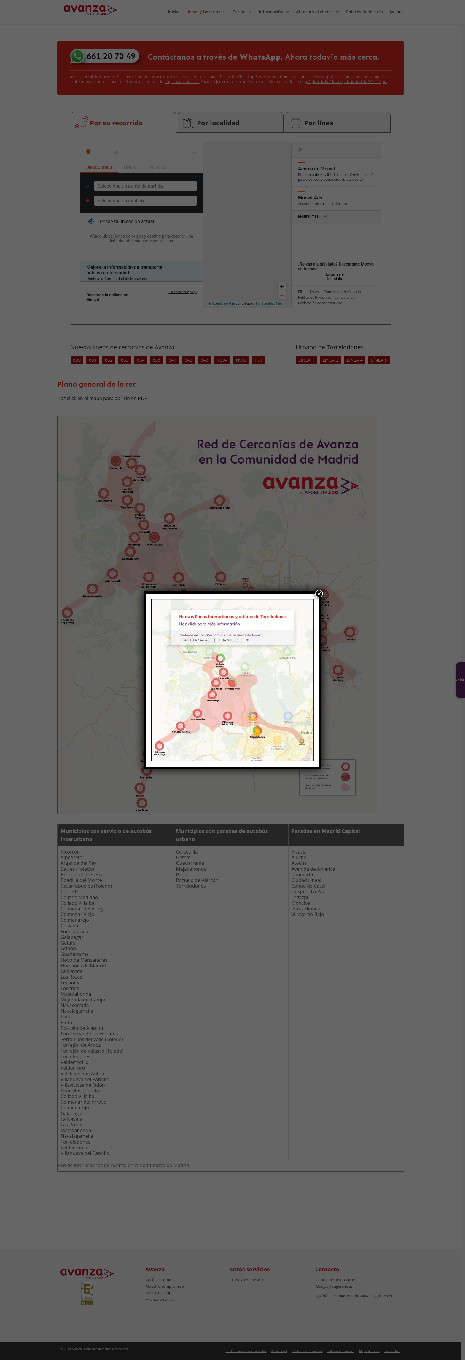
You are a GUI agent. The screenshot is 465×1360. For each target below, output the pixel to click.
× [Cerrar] (319, 593)
